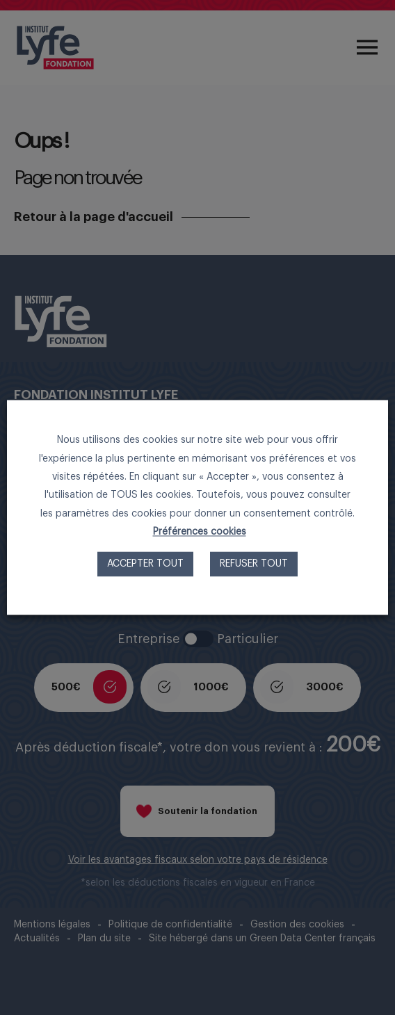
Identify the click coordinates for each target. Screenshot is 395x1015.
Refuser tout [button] (254, 564)
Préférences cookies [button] (199, 532)
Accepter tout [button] (145, 564)
